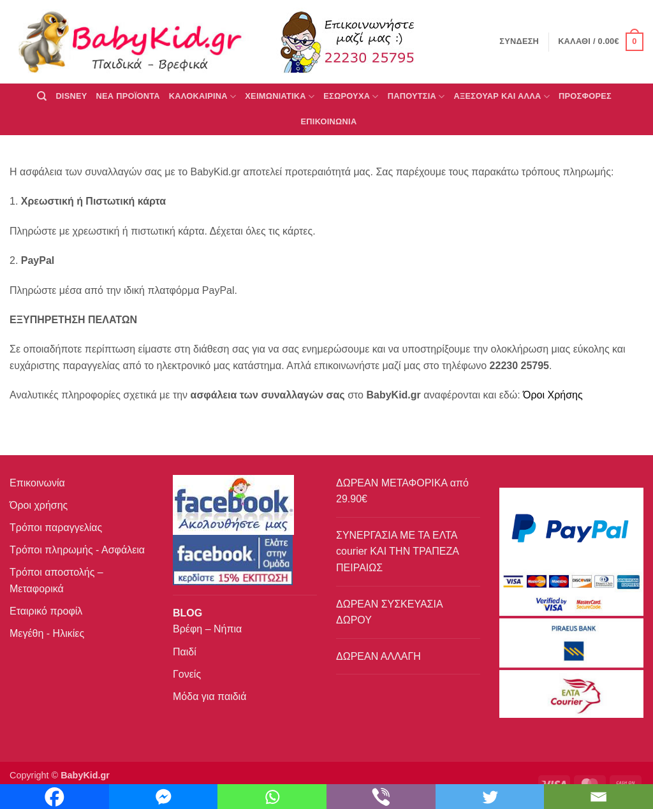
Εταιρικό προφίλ (46, 611)
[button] (600, 42)
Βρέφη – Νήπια (207, 628)
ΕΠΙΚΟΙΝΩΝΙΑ (329, 121)
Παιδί (184, 651)
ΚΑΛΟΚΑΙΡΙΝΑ (203, 97)
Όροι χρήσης (39, 505)
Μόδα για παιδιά (209, 696)
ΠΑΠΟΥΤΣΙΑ (416, 97)
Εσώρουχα (350, 97)
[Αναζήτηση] (42, 96)
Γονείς (187, 674)
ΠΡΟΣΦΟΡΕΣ (585, 96)
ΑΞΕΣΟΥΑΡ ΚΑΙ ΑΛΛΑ (502, 97)
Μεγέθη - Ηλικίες (47, 633)
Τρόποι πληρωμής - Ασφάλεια (77, 549)
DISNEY (71, 96)
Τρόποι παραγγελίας (56, 527)
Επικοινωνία (37, 482)
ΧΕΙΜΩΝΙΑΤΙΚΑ (279, 97)
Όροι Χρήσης (553, 395)
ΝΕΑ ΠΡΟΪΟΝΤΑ (128, 96)
